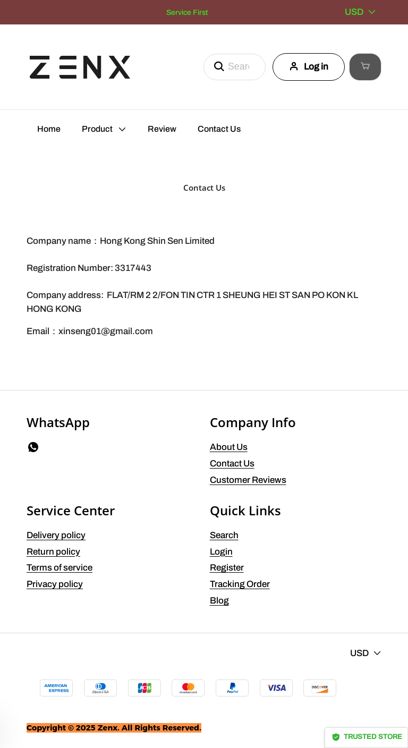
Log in (298, 67)
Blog (219, 601)
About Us (229, 447)
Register (227, 568)
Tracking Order (240, 584)
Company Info (253, 422)
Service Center (71, 510)
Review (162, 128)
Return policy (53, 552)
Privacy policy (55, 584)
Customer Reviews (248, 480)
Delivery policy (56, 535)
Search (224, 535)
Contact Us (219, 128)
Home (49, 128)
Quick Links (245, 510)
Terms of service (59, 568)
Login (221, 552)
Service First (187, 12)
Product (97, 128)
